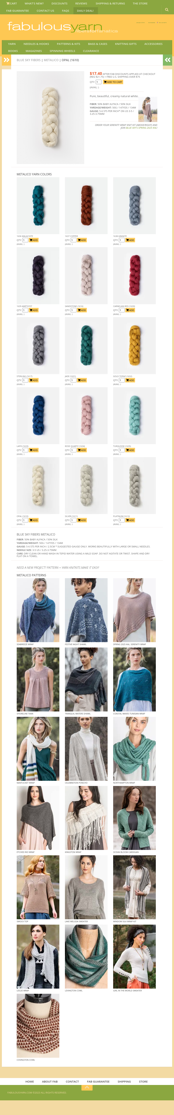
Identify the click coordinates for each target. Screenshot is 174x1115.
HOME (32, 1095)
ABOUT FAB (52, 1095)
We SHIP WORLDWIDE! (103, 27)
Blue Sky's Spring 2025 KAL (141, 141)
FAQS (32, 13)
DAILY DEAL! (49, 13)
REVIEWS (74, 4)
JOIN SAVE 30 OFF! (146, 31)
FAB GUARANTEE (153, 4)
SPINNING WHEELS (57, 63)
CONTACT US (14, 13)
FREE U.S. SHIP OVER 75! (147, 27)
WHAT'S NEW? (31, 4)
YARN (11, 54)
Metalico (51, 74)
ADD (34, 253)
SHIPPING (123, 1095)
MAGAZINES (30, 63)
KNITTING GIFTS (117, 54)
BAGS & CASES (91, 54)
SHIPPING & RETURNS (101, 4)
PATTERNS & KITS (64, 54)
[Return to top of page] (87, 1102)
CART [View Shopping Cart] (10, 4)
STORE (141, 1095)
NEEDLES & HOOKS (33, 54)
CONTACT (73, 1095)
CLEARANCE (83, 63)
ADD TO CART (113, 95)
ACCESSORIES (142, 54)
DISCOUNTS (54, 4)
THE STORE (128, 4)
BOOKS (12, 63)
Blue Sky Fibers (29, 74)
